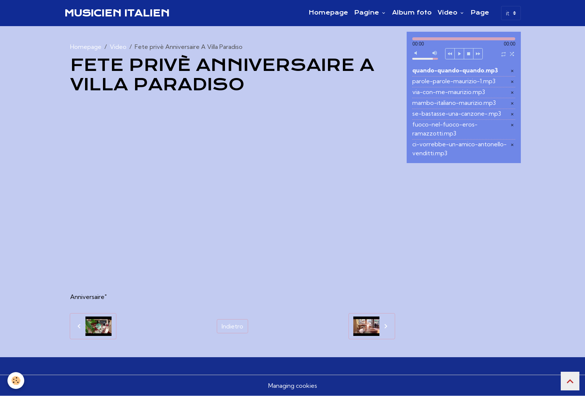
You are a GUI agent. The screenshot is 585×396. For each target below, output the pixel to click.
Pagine (367, 12)
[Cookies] (15, 380)
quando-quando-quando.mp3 (455, 70)
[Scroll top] (570, 381)
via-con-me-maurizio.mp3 (448, 92)
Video (448, 12)
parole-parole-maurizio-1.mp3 (453, 81)
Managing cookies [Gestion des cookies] (292, 385)
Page (479, 12)
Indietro (232, 326)
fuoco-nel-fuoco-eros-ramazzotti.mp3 (445, 129)
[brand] (116, 13)
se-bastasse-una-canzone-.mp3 (456, 113)
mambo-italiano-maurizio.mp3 (454, 102)
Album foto (412, 12)
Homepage (328, 12)
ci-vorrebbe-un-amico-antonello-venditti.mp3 (459, 148)
